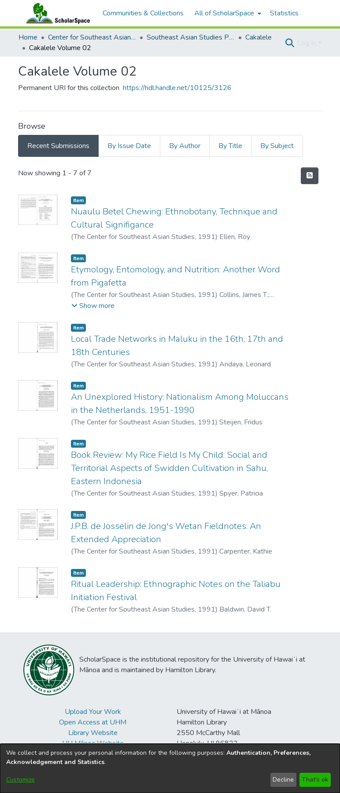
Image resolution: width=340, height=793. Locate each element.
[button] (289, 43)
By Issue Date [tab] (129, 146)
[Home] (56, 13)
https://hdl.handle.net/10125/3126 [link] (177, 88)
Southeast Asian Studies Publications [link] (191, 37)
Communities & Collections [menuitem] (143, 13)
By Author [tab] (184, 146)
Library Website (93, 733)
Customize (20, 779)
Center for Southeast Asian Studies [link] (92, 37)
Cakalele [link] (258, 37)
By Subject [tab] (277, 146)
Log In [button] (307, 43)
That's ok (315, 779)
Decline (283, 779)
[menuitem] (226, 13)
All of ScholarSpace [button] (224, 13)
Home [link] (27, 37)
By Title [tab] (230, 146)
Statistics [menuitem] (284, 13)
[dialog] (170, 768)
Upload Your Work (93, 712)
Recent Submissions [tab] (58, 146)
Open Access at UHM (92, 722)
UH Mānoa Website (93, 743)
